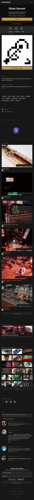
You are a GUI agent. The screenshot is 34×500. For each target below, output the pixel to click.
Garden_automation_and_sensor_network (11, 280)
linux (9, 96)
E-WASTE (4, 96)
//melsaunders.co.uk (15, 439)
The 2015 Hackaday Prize (2, 369)
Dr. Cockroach (10, 446)
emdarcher (14, 98)
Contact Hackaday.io (12, 491)
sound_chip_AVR (6, 252)
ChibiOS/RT (8, 98)
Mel (9, 430)
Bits (23, 31)
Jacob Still (10, 456)
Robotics (18, 100)
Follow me (17, 19)
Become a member (17, 482)
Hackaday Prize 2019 (23, 363)
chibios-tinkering (5, 308)
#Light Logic (13, 450)
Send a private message (17, 23)
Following (18, 31)
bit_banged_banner (6, 196)
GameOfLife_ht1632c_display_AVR (10, 224)
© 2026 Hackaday (17, 496)
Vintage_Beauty (5, 168)
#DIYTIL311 (11, 460)
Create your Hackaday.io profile (10, 469)
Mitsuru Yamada (11, 421)
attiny (22, 96)
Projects (11, 31)
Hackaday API (20, 492)
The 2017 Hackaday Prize (23, 356)
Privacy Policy (13, 492)
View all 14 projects (17, 313)
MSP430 (13, 96)
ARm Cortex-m (22, 98)
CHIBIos (12, 100)
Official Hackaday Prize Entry (4, 259)
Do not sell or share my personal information (17, 494)
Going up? (16, 488)
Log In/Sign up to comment (8, 419)
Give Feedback (21, 491)
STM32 (18, 96)
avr (3, 98)
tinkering (28, 96)
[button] (31, 2)
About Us (5, 491)
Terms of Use (27, 491)
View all (17, 389)
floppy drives (5, 100)
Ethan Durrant (6, 170)
